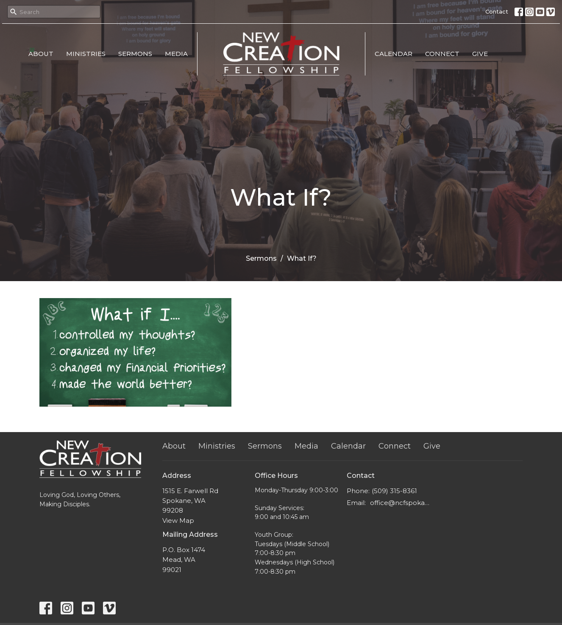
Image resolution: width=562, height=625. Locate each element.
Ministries (86, 54)
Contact (496, 11)
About (40, 54)
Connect (442, 54)
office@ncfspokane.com (400, 503)
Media (176, 54)
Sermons (135, 54)
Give (480, 54)
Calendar (393, 54)
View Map (178, 520)
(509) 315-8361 (394, 491)
